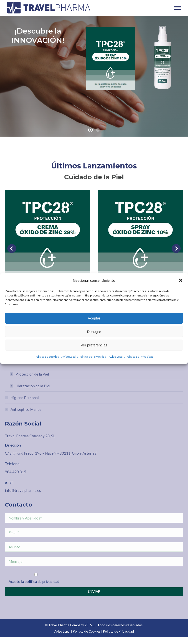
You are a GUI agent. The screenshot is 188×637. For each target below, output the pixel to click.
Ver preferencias (94, 345)
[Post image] (47, 232)
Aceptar (94, 318)
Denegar (94, 332)
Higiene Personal (25, 397)
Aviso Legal (62, 631)
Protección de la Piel (32, 374)
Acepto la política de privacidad (34, 581)
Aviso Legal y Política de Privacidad (83, 356)
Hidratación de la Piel (32, 386)
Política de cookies (47, 356)
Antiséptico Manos (26, 409)
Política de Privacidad (118, 631)
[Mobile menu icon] (177, 8)
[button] (180, 280)
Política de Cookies (86, 631)
